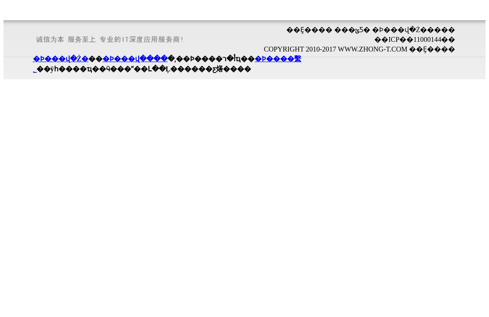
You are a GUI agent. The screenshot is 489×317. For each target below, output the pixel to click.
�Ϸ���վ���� (135, 59)
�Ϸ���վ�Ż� (61, 59)
